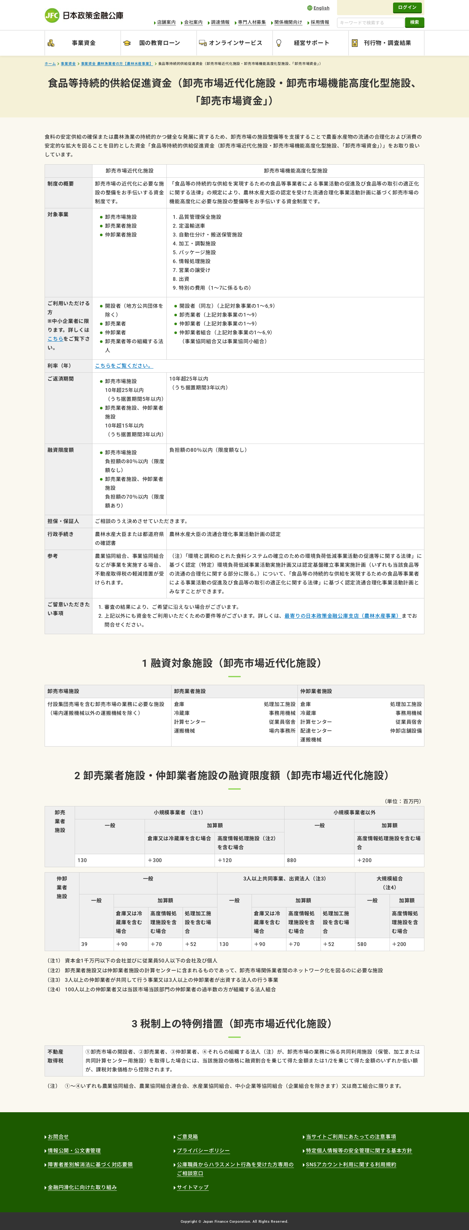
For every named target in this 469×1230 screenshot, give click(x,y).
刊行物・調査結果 (387, 43)
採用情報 (320, 22)
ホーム (50, 64)
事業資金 (84, 43)
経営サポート (312, 43)
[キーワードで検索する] (370, 23)
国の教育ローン (160, 43)
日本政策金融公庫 (84, 15)
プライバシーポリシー (203, 1151)
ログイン (407, 7)
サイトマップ (193, 1187)
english (318, 8)
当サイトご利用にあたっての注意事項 (351, 1137)
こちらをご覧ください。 (124, 366)
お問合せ (58, 1137)
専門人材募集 (252, 22)
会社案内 (193, 22)
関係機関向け (288, 22)
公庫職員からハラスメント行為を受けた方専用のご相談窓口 (235, 1169)
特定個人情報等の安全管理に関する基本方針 (359, 1151)
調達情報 (220, 22)
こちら (55, 339)
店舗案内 (166, 22)
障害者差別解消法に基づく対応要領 (90, 1165)
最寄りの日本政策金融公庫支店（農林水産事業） (343, 616)
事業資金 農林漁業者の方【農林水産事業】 (117, 64)
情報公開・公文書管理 (74, 1151)
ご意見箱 (187, 1137)
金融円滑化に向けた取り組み (82, 1187)
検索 (414, 22)
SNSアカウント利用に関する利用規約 (351, 1165)
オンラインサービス (235, 43)
